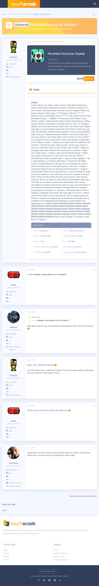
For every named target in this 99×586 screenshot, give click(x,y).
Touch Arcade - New (47, 571)
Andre (13, 285)
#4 (94, 360)
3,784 (10, 337)
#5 (94, 406)
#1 (94, 42)
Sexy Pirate (13, 463)
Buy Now (89, 78)
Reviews (6, 553)
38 (9, 301)
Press (55, 550)
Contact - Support (60, 560)
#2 (94, 270)
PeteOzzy (58, 29)
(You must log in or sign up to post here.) (83, 496)
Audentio (43, 576)
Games (6, 556)
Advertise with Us (60, 553)
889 (10, 473)
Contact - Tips (58, 556)
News (5, 550)
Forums (6, 560)
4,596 (10, 67)
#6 (94, 448)
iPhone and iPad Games (35, 29)
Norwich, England (14, 77)
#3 (94, 312)
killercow (13, 327)
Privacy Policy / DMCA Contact (58, 576)
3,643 (10, 295)
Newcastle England (15, 486)
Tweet (4, 510)
